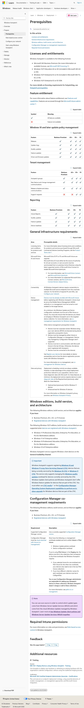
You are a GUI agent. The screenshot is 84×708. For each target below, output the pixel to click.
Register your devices (53, 354)
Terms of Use (74, 704)
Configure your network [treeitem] (13, 41)
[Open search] (74, 3)
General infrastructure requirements (43, 40)
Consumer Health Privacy (58, 704)
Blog (27, 704)
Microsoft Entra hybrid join (59, 275)
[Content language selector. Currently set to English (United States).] (11, 698)
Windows (40, 15)
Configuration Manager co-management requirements (49, 45)
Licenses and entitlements (40, 37)
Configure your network (51, 294)
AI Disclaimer (6, 704)
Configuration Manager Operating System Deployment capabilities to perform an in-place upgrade (54, 488)
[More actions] (80, 15)
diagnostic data (49, 379)
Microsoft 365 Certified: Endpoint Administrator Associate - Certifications (54, 676)
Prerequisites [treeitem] (10, 34)
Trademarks (5, 707)
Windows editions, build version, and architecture (47, 42)
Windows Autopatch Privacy (62, 395)
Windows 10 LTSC (60, 471)
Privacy (44, 704)
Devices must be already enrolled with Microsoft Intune (61, 298)
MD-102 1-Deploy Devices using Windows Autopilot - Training (50, 666)
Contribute (36, 704)
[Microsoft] (3, 2)
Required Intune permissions (41, 48)
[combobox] (14, 18)
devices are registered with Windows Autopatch (59, 428)
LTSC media (47, 485)
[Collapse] (25, 14)
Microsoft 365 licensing (58, 66)
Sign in (79, 3)
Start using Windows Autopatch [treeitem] (12, 46)
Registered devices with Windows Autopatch (50, 421)
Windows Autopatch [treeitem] (10, 23)
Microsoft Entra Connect (72, 273)
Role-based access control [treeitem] (14, 38)
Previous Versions (17, 704)
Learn (32, 15)
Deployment (50, 15)
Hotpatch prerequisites (38, 88)
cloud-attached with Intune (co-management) (38, 542)
